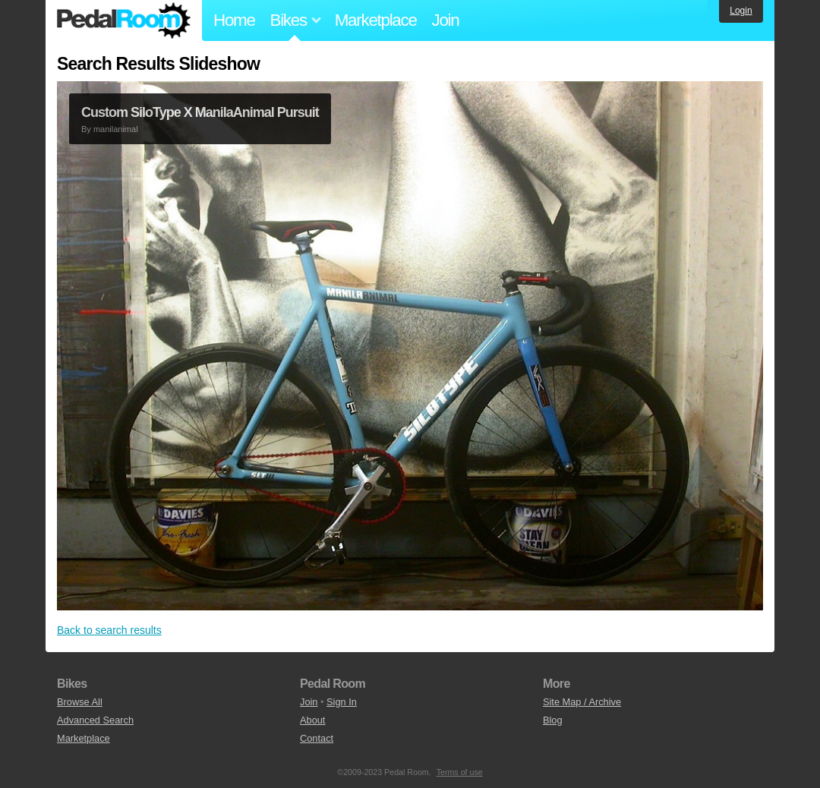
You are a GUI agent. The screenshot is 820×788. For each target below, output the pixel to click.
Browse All (79, 702)
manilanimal (115, 129)
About (312, 720)
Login (741, 10)
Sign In (341, 702)
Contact (316, 738)
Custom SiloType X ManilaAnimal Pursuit (200, 112)
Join (445, 20)
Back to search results (109, 630)
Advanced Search (95, 720)
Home (234, 20)
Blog (553, 720)
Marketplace (376, 20)
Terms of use (460, 772)
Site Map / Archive (582, 702)
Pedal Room (124, 20)
